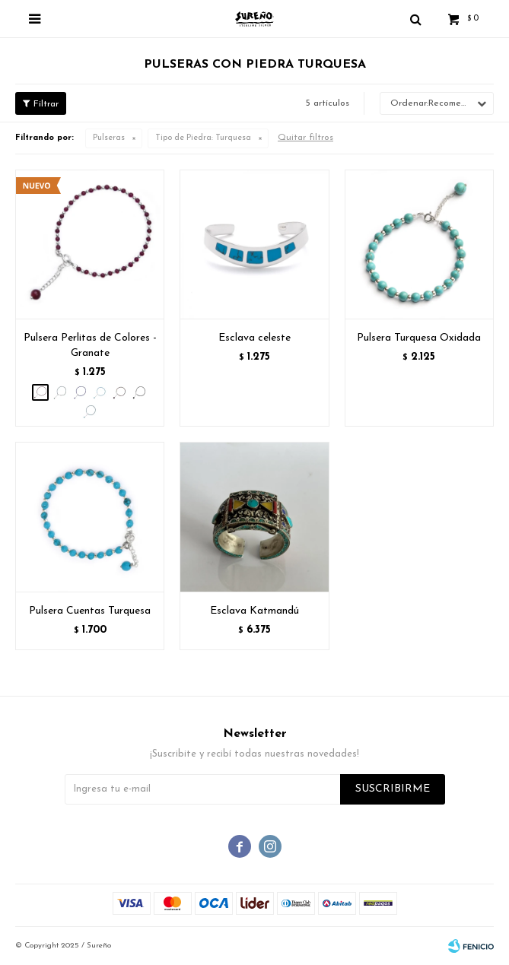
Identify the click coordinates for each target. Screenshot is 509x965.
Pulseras (109, 138)
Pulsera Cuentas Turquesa (90, 611)
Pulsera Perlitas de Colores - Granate (90, 345)
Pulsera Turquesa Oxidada (419, 338)
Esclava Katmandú (254, 611)
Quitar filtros (305, 137)
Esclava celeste (254, 338)
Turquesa (203, 138)
